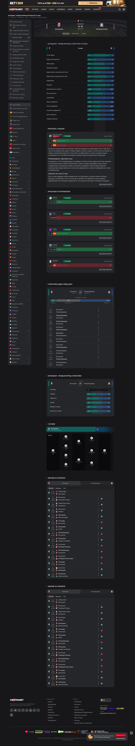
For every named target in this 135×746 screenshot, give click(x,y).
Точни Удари (50, 55)
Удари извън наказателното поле (57, 76)
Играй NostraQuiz (16, 46)
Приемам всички (120, 735)
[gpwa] (39, 731)
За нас (76, 707)
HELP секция (78, 718)
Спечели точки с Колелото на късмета (19, 41)
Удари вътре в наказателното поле (57, 72)
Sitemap (77, 720)
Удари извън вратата (53, 59)
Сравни (50, 710)
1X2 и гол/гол (15, 85)
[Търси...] (119, 9)
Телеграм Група (19, 37)
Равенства (53, 398)
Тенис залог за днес (17, 94)
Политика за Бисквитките (104, 737)
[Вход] (123, 9)
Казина (70, 9)
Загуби (52, 402)
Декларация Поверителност (83, 712)
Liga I (26, 17)
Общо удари (50, 63)
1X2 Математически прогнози (17, 90)
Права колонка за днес (18, 55)
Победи (52, 394)
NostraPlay (96, 9)
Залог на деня (15, 65)
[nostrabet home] (17, 699)
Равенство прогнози (17, 72)
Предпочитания (120, 738)
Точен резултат (16, 68)
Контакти (77, 704)
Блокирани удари (52, 68)
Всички (51, 488)
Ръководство (52, 720)
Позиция (53, 389)
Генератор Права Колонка (19, 30)
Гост (64, 488)
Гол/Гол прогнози (16, 75)
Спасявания (50, 97)
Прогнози (35, 9)
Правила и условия (80, 715)
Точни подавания (52, 106)
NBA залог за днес (17, 98)
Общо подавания (52, 102)
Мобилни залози (53, 715)
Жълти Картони (51, 93)
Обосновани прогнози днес (18, 26)
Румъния (21, 17)
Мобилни (78, 9)
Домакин (58, 488)
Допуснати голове (56, 411)
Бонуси (51, 9)
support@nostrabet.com (108, 713)
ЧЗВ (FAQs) (77, 702)
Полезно (87, 9)
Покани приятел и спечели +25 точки (19, 50)
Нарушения (50, 80)
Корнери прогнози (17, 82)
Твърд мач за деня (17, 61)
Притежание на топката (54, 89)
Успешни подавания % (54, 110)
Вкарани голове (55, 407)
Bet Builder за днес (17, 58)
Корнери (49, 85)
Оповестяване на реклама (83, 723)
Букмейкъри (61, 9)
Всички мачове (16, 22)
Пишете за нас (79, 710)
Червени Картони (52, 119)
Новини (43, 9)
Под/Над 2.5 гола (16, 79)
